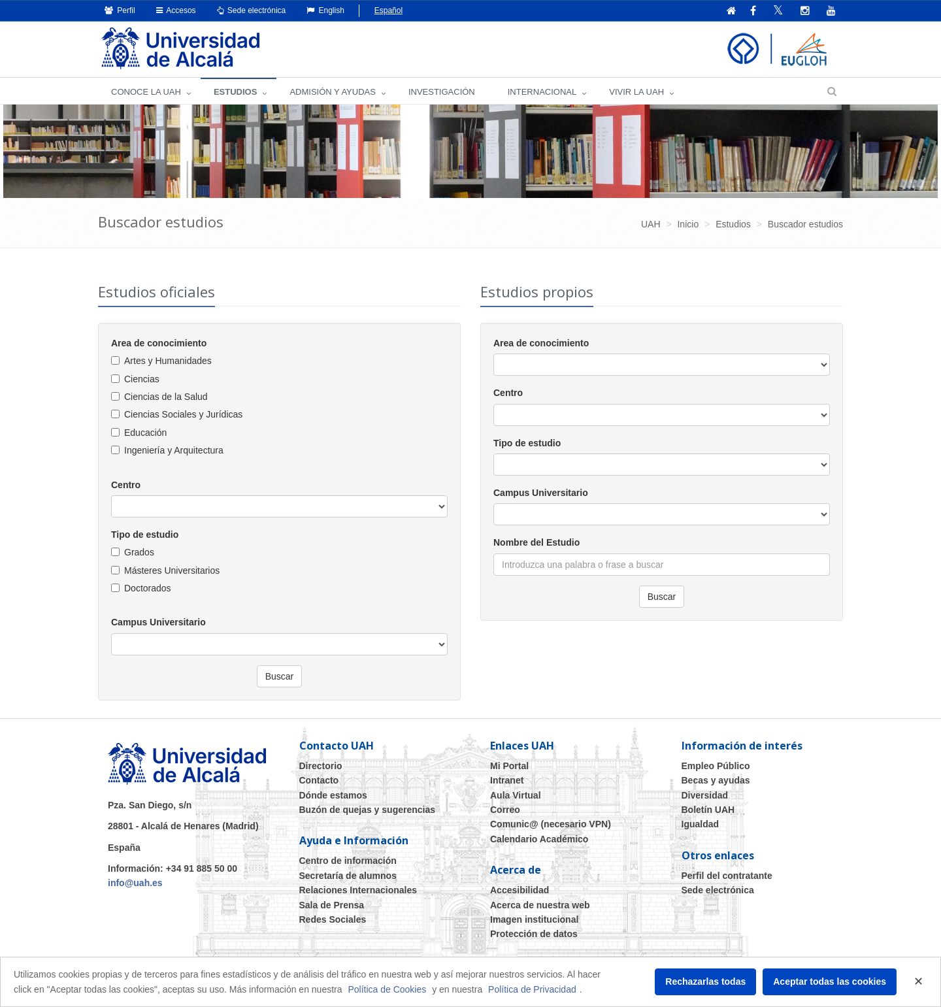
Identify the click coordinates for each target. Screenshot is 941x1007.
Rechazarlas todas (705, 981)
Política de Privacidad (532, 989)
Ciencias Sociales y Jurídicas (183, 414)
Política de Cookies (387, 989)
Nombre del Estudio (536, 542)
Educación (145, 432)
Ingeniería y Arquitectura (173, 450)
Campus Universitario (158, 622)
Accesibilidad (519, 890)
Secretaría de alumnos (348, 875)
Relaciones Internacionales (358, 890)
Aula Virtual (515, 795)
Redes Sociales (333, 919)
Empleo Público (716, 766)
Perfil (120, 10)
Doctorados (147, 588)
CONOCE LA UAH (146, 92)
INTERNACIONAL (542, 92)
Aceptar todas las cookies (829, 981)
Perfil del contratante (727, 875)
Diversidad (705, 795)
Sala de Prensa (332, 905)
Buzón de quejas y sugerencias (367, 809)
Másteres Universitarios (172, 570)
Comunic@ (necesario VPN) (550, 824)
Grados (139, 552)
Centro (125, 485)
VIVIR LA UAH (636, 92)
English (325, 10)
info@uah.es (135, 883)
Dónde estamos (333, 795)
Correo (505, 809)
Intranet (506, 780)
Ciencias (141, 379)
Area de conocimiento (158, 343)
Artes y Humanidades (168, 360)
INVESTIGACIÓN (441, 92)
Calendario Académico (539, 839)
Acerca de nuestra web (540, 905)
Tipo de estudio (144, 534)
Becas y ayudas (716, 780)
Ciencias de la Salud (166, 396)
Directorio (320, 766)
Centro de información (348, 860)
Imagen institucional (534, 919)
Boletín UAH (708, 809)
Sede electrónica (251, 10)
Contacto (319, 780)
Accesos (176, 10)
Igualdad (700, 824)
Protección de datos (534, 934)
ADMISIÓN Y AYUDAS (332, 92)
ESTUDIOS (235, 92)
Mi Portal (509, 766)
